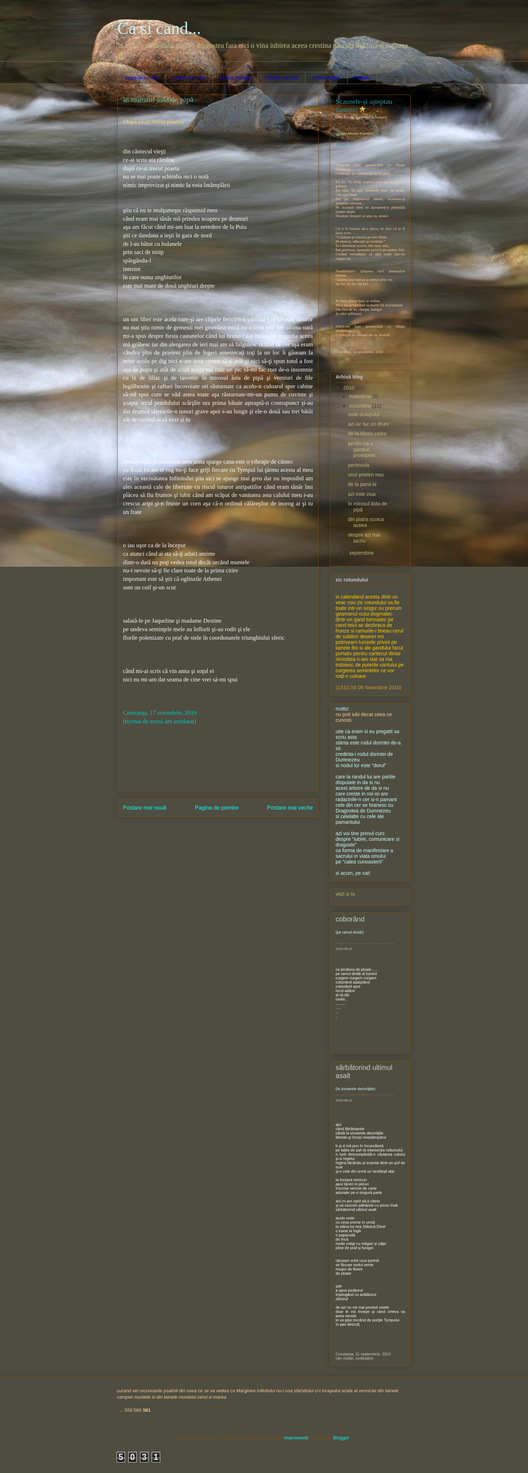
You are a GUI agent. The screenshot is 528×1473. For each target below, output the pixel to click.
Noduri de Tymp (189, 77)
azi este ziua (362, 494)
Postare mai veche (290, 808)
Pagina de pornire (216, 808)
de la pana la (362, 484)
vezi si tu (345, 894)
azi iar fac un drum (368, 424)
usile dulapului (364, 414)
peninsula (358, 465)
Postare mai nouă (144, 808)
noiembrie (360, 396)
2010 (349, 388)
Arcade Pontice (235, 77)
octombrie (360, 406)
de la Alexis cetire (367, 433)
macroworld (296, 1437)
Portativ (362, 77)
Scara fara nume (142, 77)
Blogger (341, 1437)
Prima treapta (326, 77)
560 (137, 1410)
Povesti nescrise (281, 77)
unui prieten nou (365, 474)
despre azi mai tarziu (364, 538)
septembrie (362, 553)
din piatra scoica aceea (366, 522)
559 (129, 1410)
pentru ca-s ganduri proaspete (361, 449)
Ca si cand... (159, 28)
